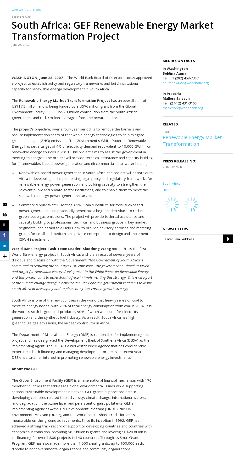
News (37, 10)
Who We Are (20, 10)
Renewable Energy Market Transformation (192, 140)
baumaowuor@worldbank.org (186, 83)
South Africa (171, 183)
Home (167, 189)
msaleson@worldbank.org (183, 108)
